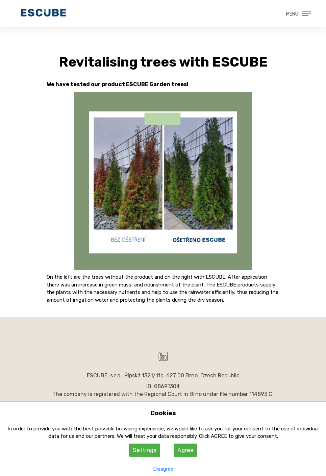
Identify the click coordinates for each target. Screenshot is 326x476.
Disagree (163, 469)
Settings (144, 450)
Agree (185, 450)
